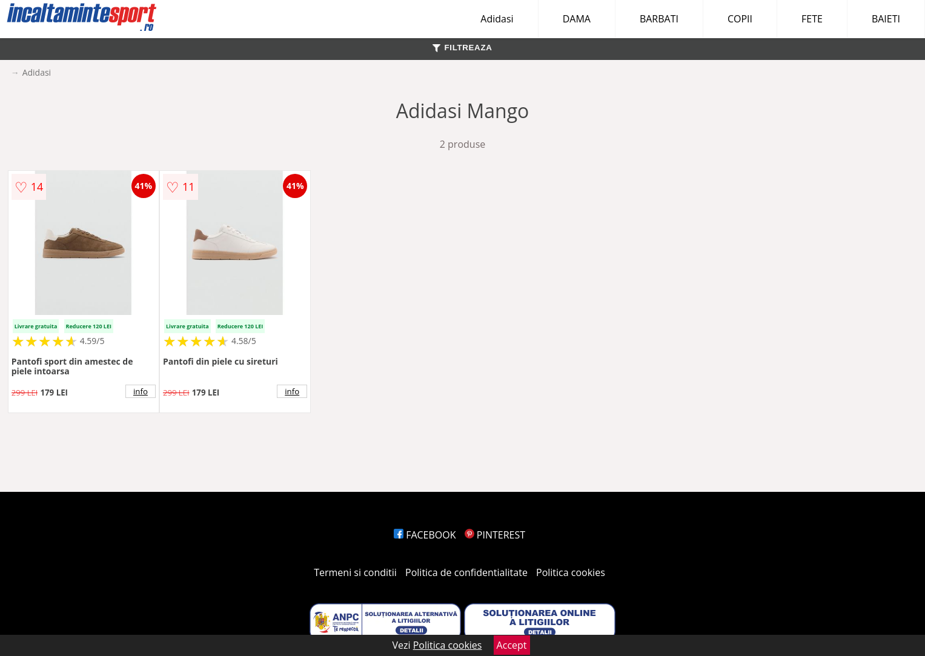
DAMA (577, 18)
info (140, 391)
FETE (812, 18)
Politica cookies (570, 572)
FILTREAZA (462, 47)
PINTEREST (495, 535)
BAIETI (886, 18)
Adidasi (496, 18)
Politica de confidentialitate (466, 572)
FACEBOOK (425, 535)
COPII (740, 18)
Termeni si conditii (355, 572)
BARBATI (659, 18)
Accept (512, 645)
